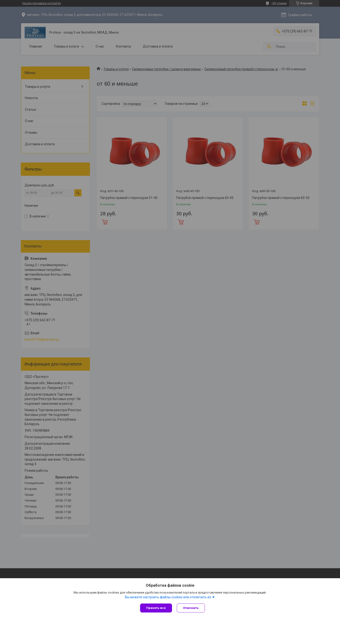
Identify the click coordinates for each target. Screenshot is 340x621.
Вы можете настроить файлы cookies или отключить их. (168, 597)
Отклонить (191, 608)
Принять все (156, 608)
